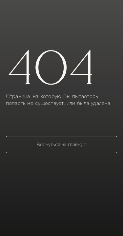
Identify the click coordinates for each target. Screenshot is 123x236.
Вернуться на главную (62, 144)
